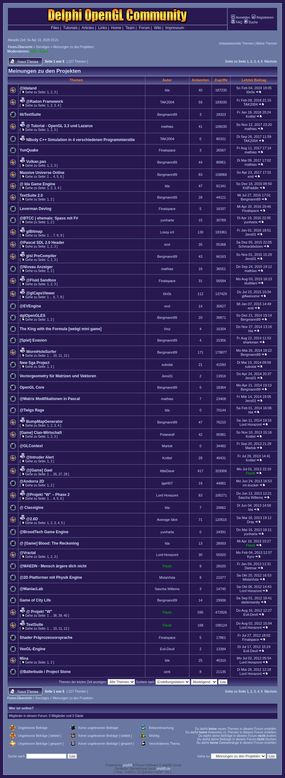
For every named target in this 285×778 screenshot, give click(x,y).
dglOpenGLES (32, 315)
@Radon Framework (44, 101)
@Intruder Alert (40, 457)
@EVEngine (30, 306)
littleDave (167, 471)
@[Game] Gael (39, 470)
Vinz (167, 329)
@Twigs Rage (32, 410)
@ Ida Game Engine (37, 184)
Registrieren (263, 17)
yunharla (167, 220)
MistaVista (167, 577)
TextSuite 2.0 (31, 195)
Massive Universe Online (42, 172)
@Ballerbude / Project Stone (45, 672)
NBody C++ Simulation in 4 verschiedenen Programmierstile (80, 140)
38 (55, 615)
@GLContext (31, 446)
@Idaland (28, 88)
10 (55, 355)
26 (55, 474)
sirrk (167, 672)
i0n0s (250, 92)
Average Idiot (167, 520)
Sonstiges (43, 47)
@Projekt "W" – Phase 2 (48, 494)
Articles (87, 28)
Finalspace (167, 150)
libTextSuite (30, 114)
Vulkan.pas (36, 161)
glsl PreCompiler (41, 256)
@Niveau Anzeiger (36, 267)
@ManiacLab (31, 589)
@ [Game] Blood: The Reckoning (49, 543)
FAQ (236, 22)
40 (65, 615)
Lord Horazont (251, 424)
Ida (167, 90)
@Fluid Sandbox (41, 280)
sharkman (250, 342)
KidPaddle (250, 188)
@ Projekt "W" (39, 611)
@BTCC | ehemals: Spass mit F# (49, 218)
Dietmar (250, 568)
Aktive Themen (266, 43)
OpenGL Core (32, 387)
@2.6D (32, 519)
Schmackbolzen (250, 246)
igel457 (167, 483)
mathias (167, 126)
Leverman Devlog (35, 209)
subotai (167, 365)
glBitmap (34, 231)
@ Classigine (31, 507)
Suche (251, 22)
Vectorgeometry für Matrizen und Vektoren (58, 376)
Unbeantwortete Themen (236, 43)
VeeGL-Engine (32, 649)
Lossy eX (167, 232)
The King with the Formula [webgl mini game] (61, 329)
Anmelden (240, 17)
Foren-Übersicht (20, 47)
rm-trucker (250, 485)
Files (55, 28)
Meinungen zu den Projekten (73, 47)
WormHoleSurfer (41, 351)
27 (60, 474)
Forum (144, 28)
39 (60, 615)
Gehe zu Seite (235, 61)
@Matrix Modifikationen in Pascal (50, 399)
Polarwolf (167, 434)
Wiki (157, 28)
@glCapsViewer (40, 293)
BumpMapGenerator (44, 421)
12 (65, 355)
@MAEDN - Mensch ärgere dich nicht (53, 566)
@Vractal (28, 553)
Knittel (251, 116)
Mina (24, 658)
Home (116, 28)
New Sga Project (34, 363)
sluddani (250, 283)
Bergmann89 (167, 114)
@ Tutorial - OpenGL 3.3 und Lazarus (59, 126)
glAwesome (251, 296)
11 (60, 355)
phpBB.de (163, 768)
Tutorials (70, 28)
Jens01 (250, 234)
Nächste (270, 61)
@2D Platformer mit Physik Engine (51, 577)
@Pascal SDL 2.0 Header (42, 242)
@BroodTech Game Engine (44, 532)
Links (102, 28)
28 (65, 474)
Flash (250, 473)
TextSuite (34, 624)
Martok (167, 446)
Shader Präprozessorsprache (46, 637)
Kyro (250, 557)
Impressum (174, 28)
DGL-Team (39, 51)
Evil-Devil (251, 614)
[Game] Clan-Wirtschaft (41, 432)
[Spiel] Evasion (33, 340)
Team (130, 28)
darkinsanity (250, 602)
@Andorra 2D (32, 481)
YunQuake (29, 150)
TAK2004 (167, 102)
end (250, 176)
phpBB (127, 765)
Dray (250, 522)
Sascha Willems (250, 497)
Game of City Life (35, 600)
